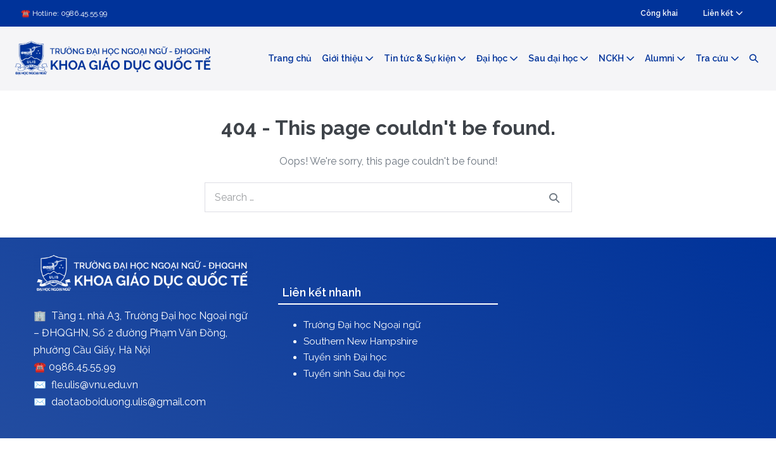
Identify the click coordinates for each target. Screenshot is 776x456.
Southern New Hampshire (360, 341)
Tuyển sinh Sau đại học (354, 373)
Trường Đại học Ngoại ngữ (362, 325)
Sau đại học (558, 58)
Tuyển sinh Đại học (345, 357)
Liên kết (723, 13)
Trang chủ (290, 58)
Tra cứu (717, 58)
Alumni (665, 58)
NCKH (617, 58)
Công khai (659, 13)
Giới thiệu (348, 58)
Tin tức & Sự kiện (425, 58)
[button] (753, 59)
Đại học (497, 58)
